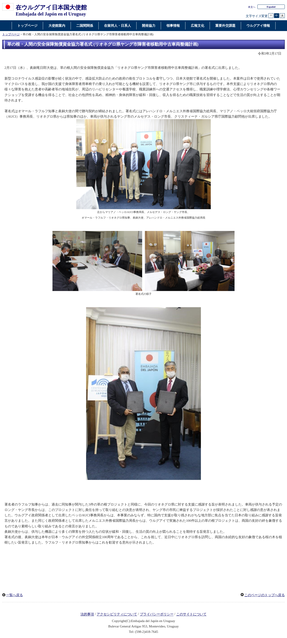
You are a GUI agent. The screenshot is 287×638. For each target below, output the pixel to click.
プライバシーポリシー (157, 614)
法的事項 (87, 614)
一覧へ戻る (14, 595)
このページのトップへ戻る (264, 595)
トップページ (11, 34)
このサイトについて (191, 614)
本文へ (251, 7)
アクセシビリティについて (117, 614)
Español (271, 6)
